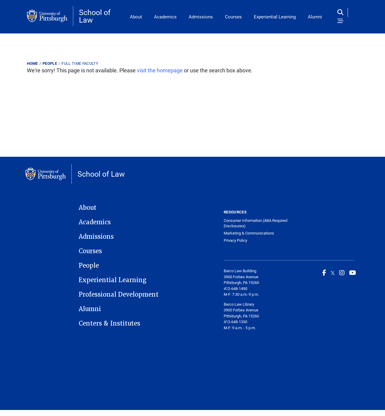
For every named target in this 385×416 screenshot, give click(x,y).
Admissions (201, 17)
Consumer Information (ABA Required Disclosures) (255, 223)
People (50, 63)
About (136, 17)
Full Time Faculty (80, 63)
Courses (233, 17)
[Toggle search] (342, 12)
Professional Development (119, 294)
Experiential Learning (275, 17)
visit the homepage (160, 70)
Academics (165, 17)
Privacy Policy (235, 240)
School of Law (95, 16)
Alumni (315, 17)
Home (32, 63)
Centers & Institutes (109, 323)
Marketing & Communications (249, 233)
